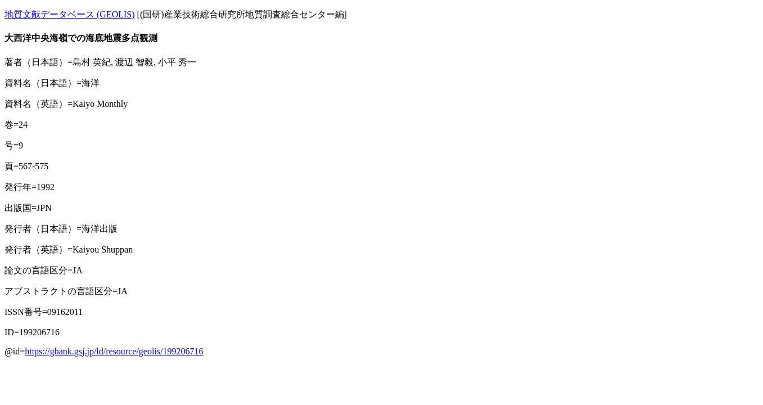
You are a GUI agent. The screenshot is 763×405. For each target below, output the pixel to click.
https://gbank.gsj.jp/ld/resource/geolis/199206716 (114, 351)
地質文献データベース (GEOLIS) (69, 14)
